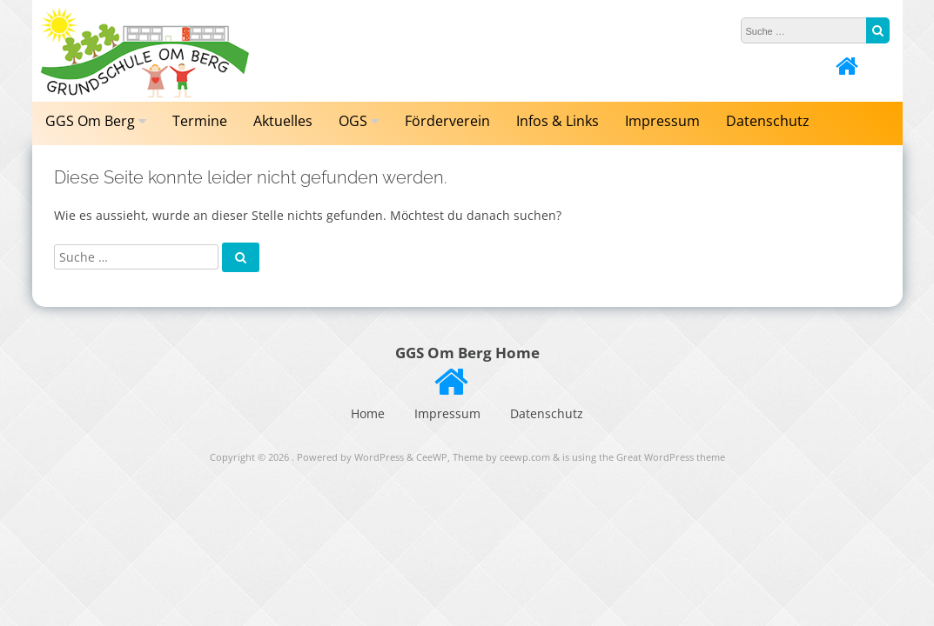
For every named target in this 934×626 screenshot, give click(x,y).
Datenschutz (768, 120)
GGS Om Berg (90, 120)
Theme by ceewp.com (501, 456)
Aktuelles (282, 120)
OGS (353, 120)
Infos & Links (557, 120)
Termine (199, 120)
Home (368, 413)
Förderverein (447, 120)
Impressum (662, 120)
